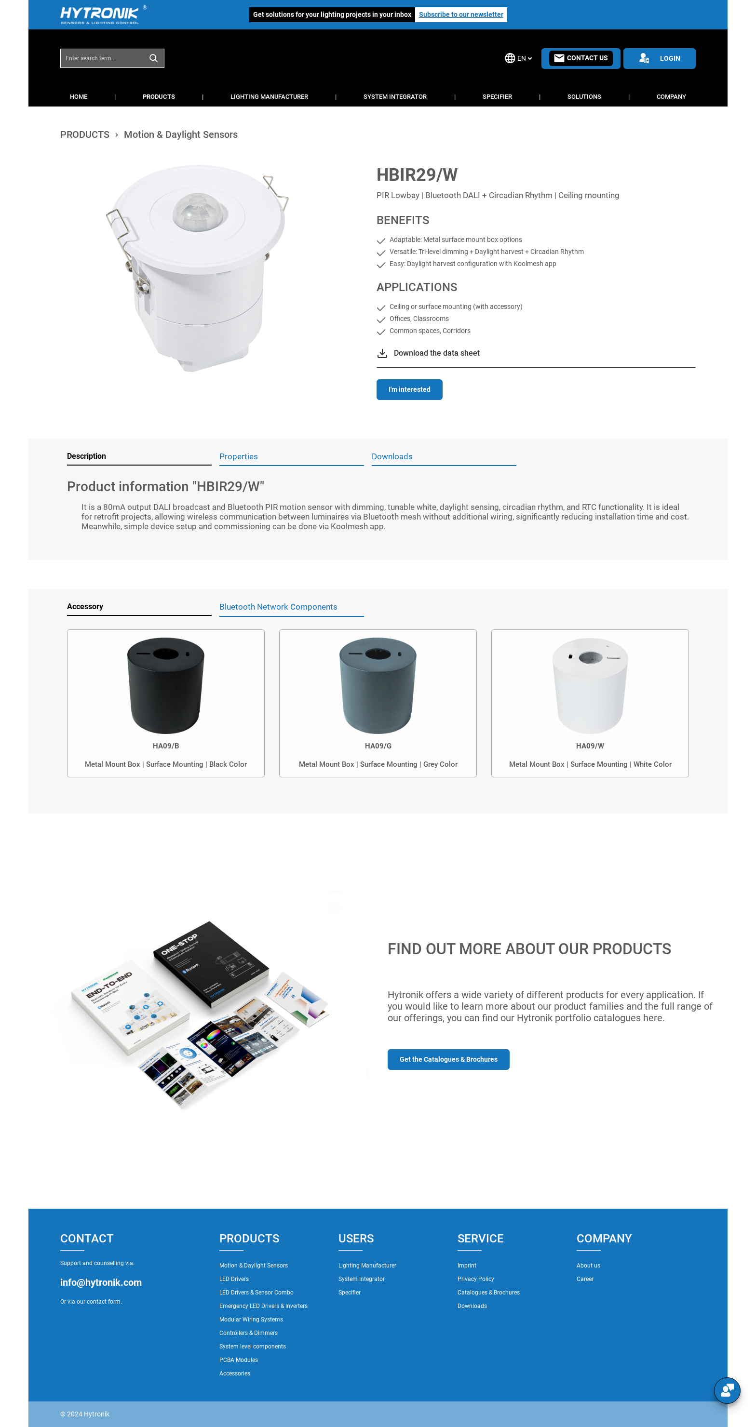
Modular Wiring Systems (251, 1319)
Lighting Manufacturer (367, 1265)
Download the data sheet (437, 353)
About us (588, 1265)
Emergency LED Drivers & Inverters (263, 1306)
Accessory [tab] (85, 606)
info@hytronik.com (101, 1282)
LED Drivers (234, 1279)
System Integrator (361, 1279)
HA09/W (590, 746)
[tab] (139, 457)
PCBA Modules (238, 1360)
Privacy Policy (476, 1279)
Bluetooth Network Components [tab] (278, 607)
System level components (252, 1346)
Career (585, 1279)
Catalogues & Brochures (489, 1292)
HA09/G (378, 746)
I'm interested (410, 389)
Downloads (472, 1306)
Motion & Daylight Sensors (253, 1265)
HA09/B (166, 746)
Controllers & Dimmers (248, 1333)
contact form (104, 1301)
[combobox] (102, 58)
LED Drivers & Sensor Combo (256, 1292)
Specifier (349, 1292)
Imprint (467, 1265)
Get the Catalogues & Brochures (449, 1059)
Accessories (234, 1373)
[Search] (154, 58)
